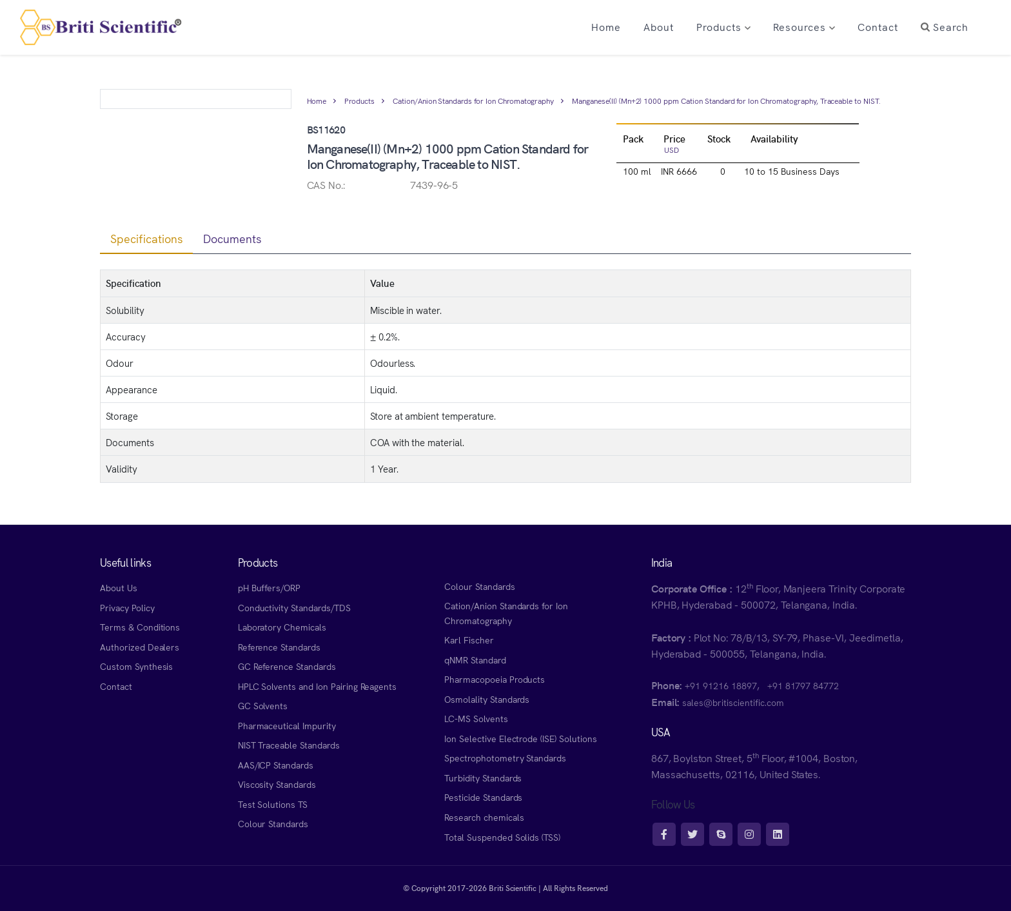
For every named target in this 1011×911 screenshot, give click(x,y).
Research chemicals (484, 816)
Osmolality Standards (486, 698)
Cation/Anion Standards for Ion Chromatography (473, 100)
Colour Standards (273, 823)
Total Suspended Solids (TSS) (502, 836)
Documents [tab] (232, 238)
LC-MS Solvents (475, 718)
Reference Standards (279, 646)
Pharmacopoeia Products (494, 678)
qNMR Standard (475, 659)
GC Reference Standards (287, 666)
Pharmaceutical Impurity (287, 725)
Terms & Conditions (140, 626)
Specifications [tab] (146, 238)
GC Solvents (263, 705)
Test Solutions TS (273, 804)
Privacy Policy (127, 607)
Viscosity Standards (277, 784)
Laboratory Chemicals (282, 626)
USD (671, 149)
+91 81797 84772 (803, 685)
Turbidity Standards (483, 777)
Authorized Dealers (139, 646)
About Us (118, 587)
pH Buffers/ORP (269, 587)
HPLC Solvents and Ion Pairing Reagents (317, 686)
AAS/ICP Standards (275, 764)
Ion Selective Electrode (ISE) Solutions (520, 738)
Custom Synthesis (136, 666)
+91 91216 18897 (720, 685)
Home (317, 100)
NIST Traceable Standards (289, 744)
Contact (116, 686)
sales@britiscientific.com (732, 702)
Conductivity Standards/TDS (294, 607)
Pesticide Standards (483, 796)
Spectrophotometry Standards (505, 757)
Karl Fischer (469, 639)
